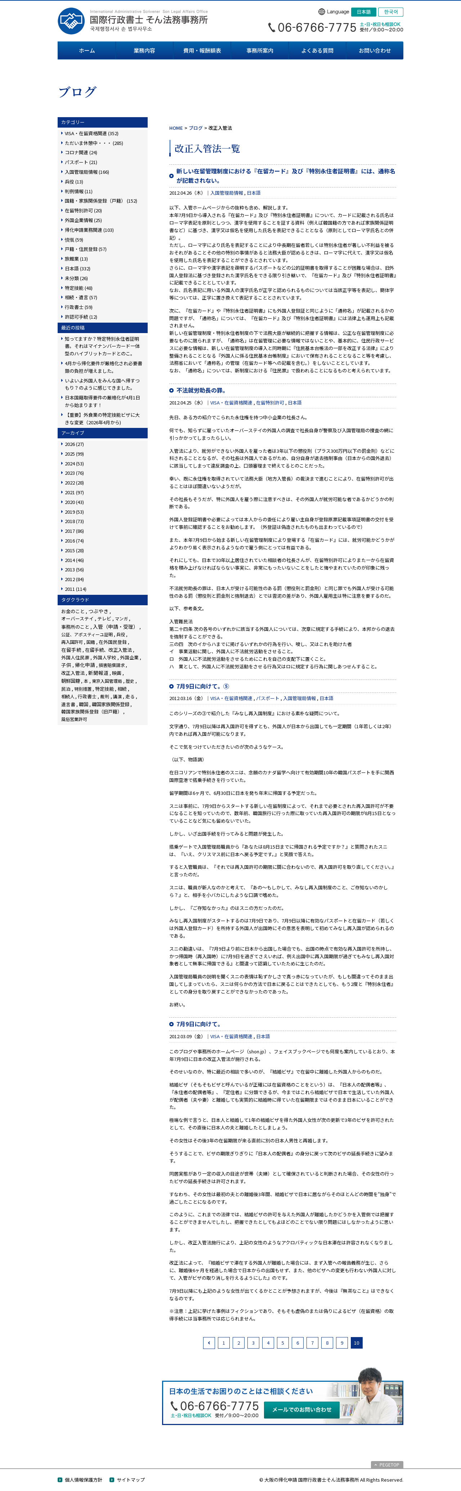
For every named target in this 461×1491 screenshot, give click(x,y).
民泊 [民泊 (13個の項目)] (66, 688)
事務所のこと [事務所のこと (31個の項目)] (75, 626)
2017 (74, 530)
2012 (74, 579)
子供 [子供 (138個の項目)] (66, 664)
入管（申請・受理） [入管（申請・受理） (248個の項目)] (115, 626)
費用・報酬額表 (202, 50)
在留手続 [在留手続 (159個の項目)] (71, 649)
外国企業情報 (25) (83, 220)
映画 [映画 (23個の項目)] (116, 672)
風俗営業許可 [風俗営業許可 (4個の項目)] (74, 719)
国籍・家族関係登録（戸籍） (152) (101, 200)
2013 (74, 569)
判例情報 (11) (79, 191)
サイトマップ (131, 1479)
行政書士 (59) (79, 307)
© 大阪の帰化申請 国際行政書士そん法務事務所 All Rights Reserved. (331, 1479)
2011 (75, 588)
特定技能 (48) (79, 287)
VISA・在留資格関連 (231, 402)
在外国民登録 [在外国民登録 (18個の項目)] (113, 641)
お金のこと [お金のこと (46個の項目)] (73, 611)
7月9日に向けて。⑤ (202, 686)
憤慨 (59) (74, 239)
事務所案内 (259, 50)
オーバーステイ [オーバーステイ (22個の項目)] (77, 618)
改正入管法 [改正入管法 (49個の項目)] (73, 672)
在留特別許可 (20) (83, 210)
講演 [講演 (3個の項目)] (117, 696)
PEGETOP (389, 1464)
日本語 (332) (77, 268)
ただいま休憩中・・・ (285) (94, 143)
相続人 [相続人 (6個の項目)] (67, 696)
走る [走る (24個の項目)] (130, 696)
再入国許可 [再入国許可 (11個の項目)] (72, 642)
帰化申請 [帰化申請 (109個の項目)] (85, 664)
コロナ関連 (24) (81, 152)
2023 (74, 472)
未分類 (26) (76, 278)
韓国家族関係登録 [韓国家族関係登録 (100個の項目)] (110, 704)
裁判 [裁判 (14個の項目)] (104, 696)
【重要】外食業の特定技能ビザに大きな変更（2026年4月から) (102, 418)
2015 (74, 550)
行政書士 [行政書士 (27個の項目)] (87, 696)
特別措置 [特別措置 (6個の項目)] (82, 689)
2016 (74, 540)
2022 (74, 482)
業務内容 (144, 50)
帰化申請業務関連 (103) (89, 229)
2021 (74, 492)
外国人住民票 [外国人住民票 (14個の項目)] (75, 657)
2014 (74, 560)
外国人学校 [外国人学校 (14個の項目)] (104, 657)
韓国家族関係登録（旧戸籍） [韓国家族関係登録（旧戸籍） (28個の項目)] (91, 711)
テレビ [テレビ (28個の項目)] (104, 618)
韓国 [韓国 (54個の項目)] (83, 704)
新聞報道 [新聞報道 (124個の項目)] (98, 672)
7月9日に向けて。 (199, 1023)
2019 (74, 511)
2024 (74, 463)
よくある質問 (317, 50)
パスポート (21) (81, 162)
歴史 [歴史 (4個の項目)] (130, 681)
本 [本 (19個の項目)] (86, 680)
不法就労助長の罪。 (202, 390)
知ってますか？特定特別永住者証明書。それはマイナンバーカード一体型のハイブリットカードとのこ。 (102, 346)
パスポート (267, 698)
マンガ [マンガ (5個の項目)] (121, 618)
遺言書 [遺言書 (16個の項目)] (68, 704)
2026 (74, 444)
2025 (74, 453)
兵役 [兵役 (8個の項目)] (120, 634)
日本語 (254, 192)
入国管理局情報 (226, 192)
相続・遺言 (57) (81, 297)
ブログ (196, 127)
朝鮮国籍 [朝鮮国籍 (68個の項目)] (70, 680)
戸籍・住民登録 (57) (86, 248)
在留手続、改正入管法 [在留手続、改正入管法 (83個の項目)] (108, 649)
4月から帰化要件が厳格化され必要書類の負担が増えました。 (103, 367)
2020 (74, 502)
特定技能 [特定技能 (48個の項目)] (104, 688)
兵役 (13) (74, 181)
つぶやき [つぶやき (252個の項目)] (98, 611)
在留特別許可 (270, 402)
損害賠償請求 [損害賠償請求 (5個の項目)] (112, 665)
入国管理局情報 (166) (87, 171)
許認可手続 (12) (81, 316)
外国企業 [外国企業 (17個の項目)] (129, 657)
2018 (74, 521)
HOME (176, 127)
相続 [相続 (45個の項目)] (122, 688)
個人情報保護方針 (83, 1479)
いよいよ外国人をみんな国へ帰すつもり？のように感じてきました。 (102, 384)
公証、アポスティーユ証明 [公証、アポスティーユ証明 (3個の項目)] (87, 634)
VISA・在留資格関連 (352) (91, 133)
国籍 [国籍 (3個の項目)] (90, 642)
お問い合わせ (375, 50)
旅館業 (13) (76, 258)
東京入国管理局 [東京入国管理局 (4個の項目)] (107, 681)
